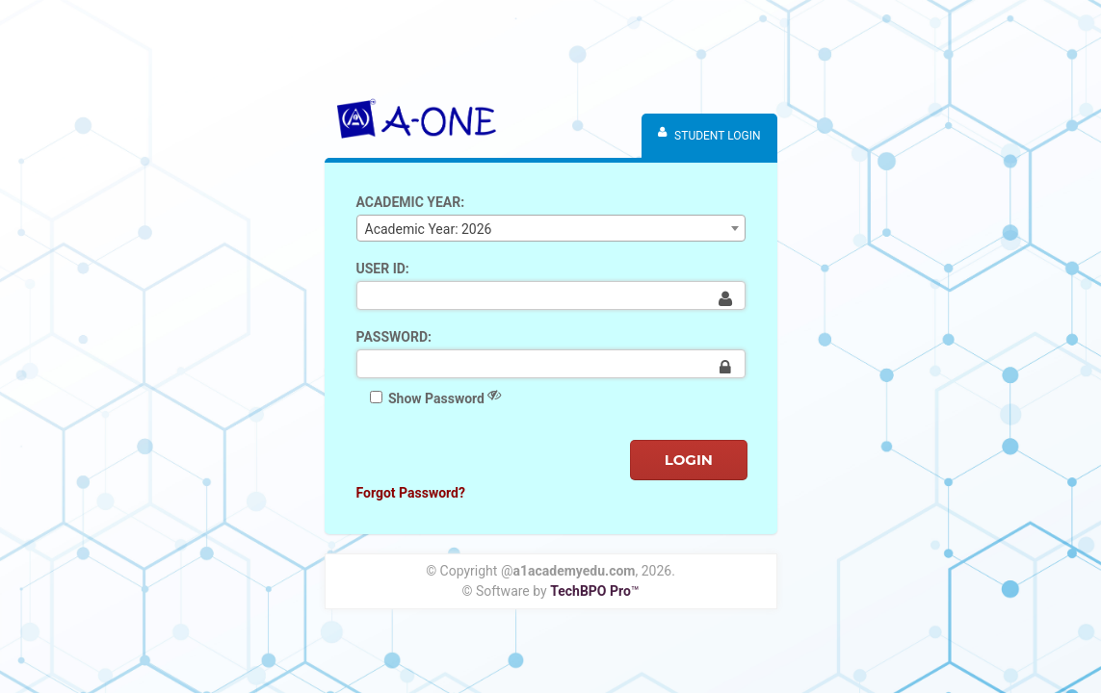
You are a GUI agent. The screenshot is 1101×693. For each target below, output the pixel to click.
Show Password (436, 397)
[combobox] (551, 228)
